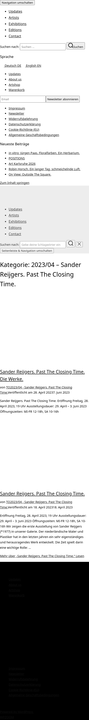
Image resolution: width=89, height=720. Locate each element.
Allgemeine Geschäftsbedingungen (34, 135)
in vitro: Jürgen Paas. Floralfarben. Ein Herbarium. (44, 153)
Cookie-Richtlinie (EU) (24, 129)
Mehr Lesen (42, 556)
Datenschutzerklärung (25, 124)
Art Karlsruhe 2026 (22, 164)
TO (8, 387)
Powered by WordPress (17, 712)
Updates (15, 11)
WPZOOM (7, 717)
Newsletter (16, 113)
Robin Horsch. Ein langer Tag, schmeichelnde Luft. (44, 169)
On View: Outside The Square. (30, 174)
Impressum (17, 108)
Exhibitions (17, 23)
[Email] (23, 99)
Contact (15, 36)
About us (15, 79)
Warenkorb (17, 90)
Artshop (14, 85)
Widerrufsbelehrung (23, 119)
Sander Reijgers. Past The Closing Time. (42, 493)
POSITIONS (17, 158)
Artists (14, 17)
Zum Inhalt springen (14, 183)
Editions (15, 29)
